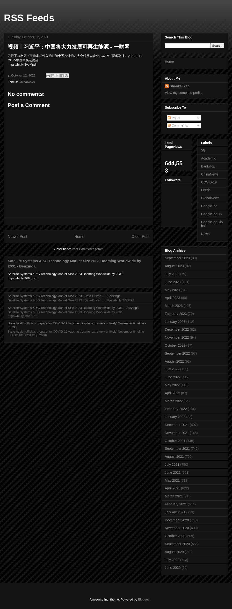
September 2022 (177, 353)
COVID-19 (209, 182)
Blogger (143, 599)
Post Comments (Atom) (88, 249)
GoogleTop (209, 206)
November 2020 (177, 528)
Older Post (140, 237)
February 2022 (176, 409)
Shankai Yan (179, 86)
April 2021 (172, 488)
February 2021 (176, 504)
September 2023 (177, 258)
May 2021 (172, 480)
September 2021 (177, 448)
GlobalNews (210, 198)
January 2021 (175, 512)
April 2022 (172, 393)
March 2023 (174, 306)
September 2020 (177, 544)
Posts (174, 118)
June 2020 (173, 568)
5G (203, 150)
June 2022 (173, 377)
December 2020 (177, 520)
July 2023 (172, 274)
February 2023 (176, 314)
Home (79, 237)
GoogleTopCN (211, 214)
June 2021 (173, 472)
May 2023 (172, 290)
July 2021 (172, 464)
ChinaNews (27, 82)
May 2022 (172, 385)
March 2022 (174, 401)
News (205, 234)
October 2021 (175, 441)
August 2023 (174, 266)
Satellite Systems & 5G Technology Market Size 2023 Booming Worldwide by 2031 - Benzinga (73, 308)
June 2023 (173, 282)
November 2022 (177, 337)
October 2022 (175, 345)
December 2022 (177, 329)
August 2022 (174, 361)
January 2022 (175, 417)
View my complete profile (183, 93)
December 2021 (177, 425)
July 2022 (172, 369)
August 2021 (174, 456)
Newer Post (17, 237)
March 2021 (174, 496)
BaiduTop (208, 166)
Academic (208, 158)
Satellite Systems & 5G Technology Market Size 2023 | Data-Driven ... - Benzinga (64, 296)
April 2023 (172, 298)
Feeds (205, 190)
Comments (178, 125)
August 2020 (174, 552)
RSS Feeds (29, 18)
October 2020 (175, 536)
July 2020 (172, 560)
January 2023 (175, 322)
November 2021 (177, 433)
